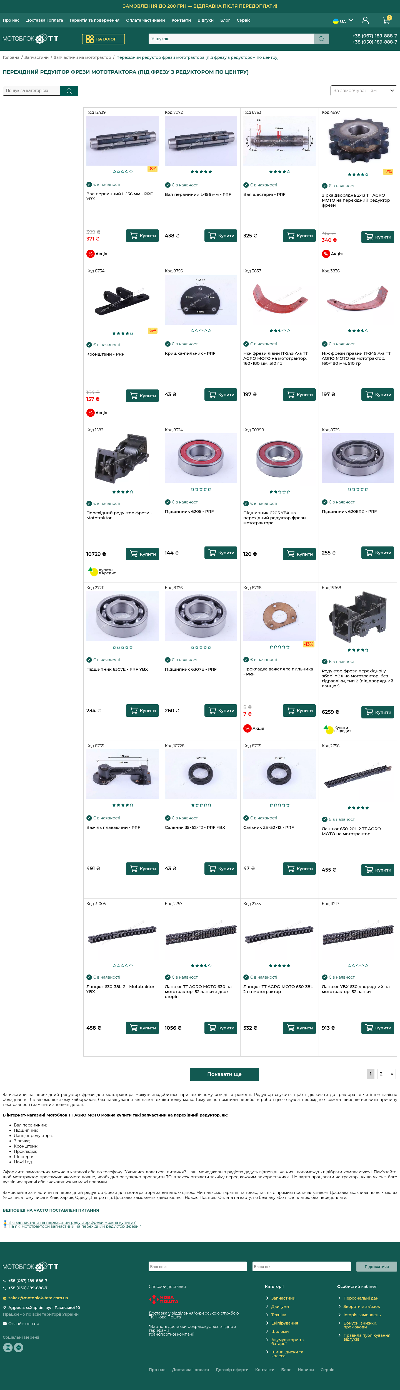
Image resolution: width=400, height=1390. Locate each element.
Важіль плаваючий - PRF (113, 827)
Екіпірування (284, 1323)
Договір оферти (232, 1369)
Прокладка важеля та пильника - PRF (278, 672)
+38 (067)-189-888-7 (374, 36)
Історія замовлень (362, 1314)
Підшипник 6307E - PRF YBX (117, 669)
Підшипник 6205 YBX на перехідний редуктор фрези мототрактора (274, 517)
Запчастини (36, 57)
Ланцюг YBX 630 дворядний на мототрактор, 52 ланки (356, 989)
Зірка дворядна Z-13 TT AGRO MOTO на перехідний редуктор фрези (356, 200)
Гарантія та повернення (94, 20)
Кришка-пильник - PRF (190, 353)
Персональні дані (362, 1298)
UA (339, 21)
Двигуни (280, 1306)
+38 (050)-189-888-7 (374, 42)
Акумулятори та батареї (287, 1341)
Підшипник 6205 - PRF (189, 511)
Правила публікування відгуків (367, 1337)
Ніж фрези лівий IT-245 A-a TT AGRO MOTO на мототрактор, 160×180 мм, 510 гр (275, 358)
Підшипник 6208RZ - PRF (349, 511)
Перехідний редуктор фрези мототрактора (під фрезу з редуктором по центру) (197, 57)
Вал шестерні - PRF (264, 194)
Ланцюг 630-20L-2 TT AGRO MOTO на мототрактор (351, 831)
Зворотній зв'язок (362, 1306)
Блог (225, 20)
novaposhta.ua (197, 1317)
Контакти (181, 20)
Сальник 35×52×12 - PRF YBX (195, 827)
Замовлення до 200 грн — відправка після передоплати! (200, 6)
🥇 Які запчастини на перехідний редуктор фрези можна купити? (69, 1222)
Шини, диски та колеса (287, 1354)
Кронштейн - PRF (105, 354)
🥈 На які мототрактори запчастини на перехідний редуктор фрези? (72, 1226)
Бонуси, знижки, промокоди (360, 1325)
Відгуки (206, 20)
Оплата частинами (145, 20)
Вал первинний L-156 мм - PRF (198, 194)
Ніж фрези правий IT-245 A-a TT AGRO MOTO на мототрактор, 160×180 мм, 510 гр (356, 358)
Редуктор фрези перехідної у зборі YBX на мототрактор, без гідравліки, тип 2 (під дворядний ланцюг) (358, 678)
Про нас (11, 20)
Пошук (69, 91)
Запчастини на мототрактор (82, 57)
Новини (306, 1369)
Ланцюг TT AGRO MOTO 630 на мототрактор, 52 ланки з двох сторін (198, 991)
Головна (11, 57)
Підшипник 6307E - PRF (191, 669)
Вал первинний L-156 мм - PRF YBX (119, 196)
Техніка (278, 1314)
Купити (148, 235)
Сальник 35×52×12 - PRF (268, 827)
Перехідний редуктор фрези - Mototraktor (119, 515)
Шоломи (280, 1331)
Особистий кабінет (365, 20)
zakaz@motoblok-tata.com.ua (38, 1297)
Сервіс (244, 20)
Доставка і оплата (44, 20)
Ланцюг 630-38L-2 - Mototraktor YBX (120, 989)
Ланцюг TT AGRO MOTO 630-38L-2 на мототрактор (278, 989)
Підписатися (377, 1266)
